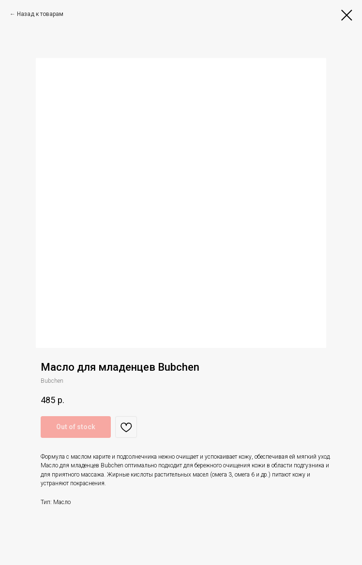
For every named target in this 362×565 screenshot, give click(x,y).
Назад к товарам (40, 14)
